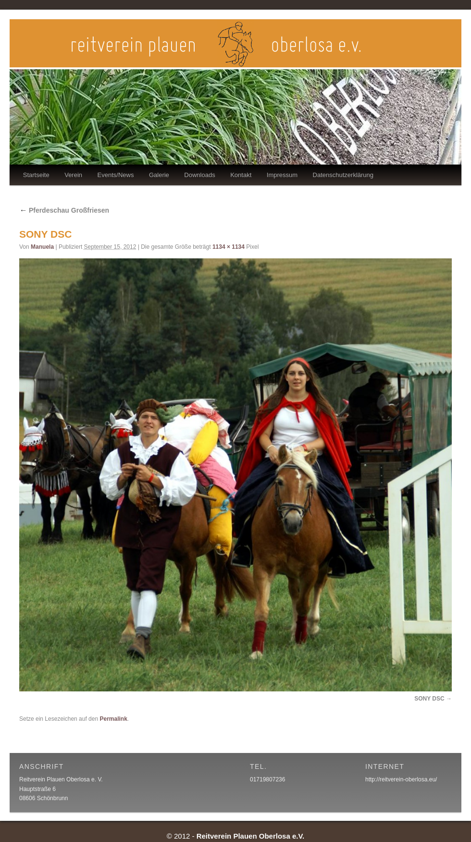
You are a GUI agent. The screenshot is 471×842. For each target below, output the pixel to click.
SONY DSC (429, 698)
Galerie (159, 175)
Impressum (282, 175)
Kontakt (240, 175)
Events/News (116, 175)
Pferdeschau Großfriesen (64, 210)
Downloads (199, 175)
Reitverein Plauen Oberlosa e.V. (251, 836)
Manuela (42, 246)
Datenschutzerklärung (343, 175)
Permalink (113, 718)
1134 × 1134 (228, 246)
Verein (73, 175)
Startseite (36, 175)
